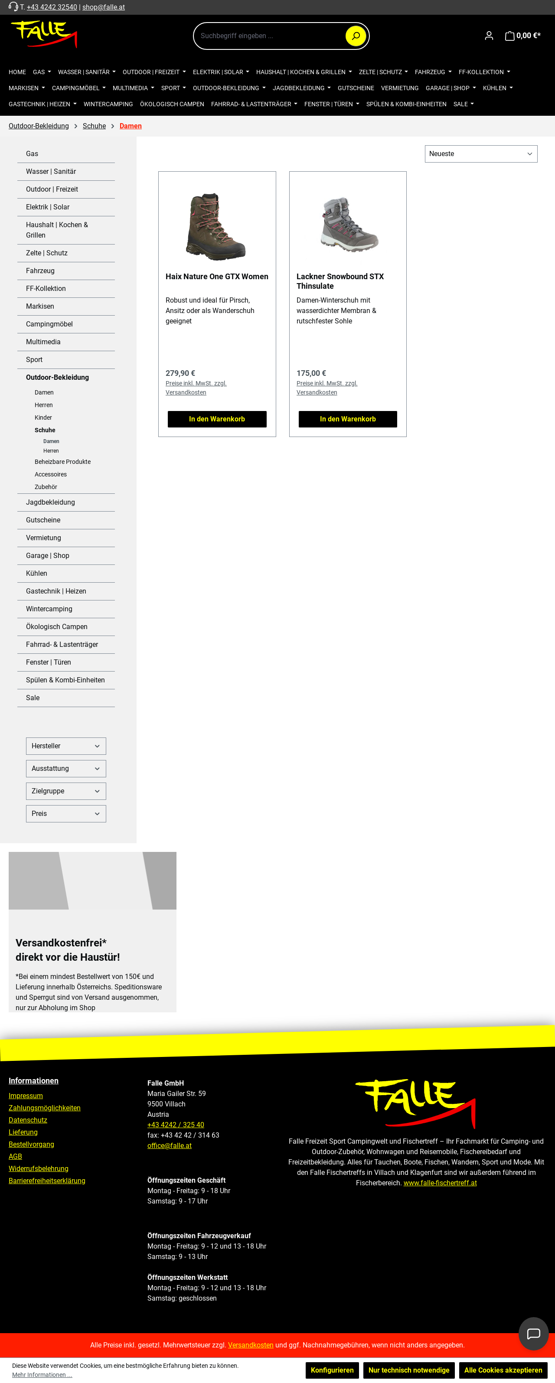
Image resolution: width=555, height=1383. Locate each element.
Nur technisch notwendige (409, 1370)
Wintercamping (49, 609)
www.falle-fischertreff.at (440, 1183)
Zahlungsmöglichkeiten (45, 1108)
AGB (15, 1156)
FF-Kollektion (46, 288)
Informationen (34, 1080)
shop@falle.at (103, 7)
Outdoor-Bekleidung (57, 377)
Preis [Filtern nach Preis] (66, 813)
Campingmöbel (49, 324)
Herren (44, 404)
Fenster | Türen (48, 662)
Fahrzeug (40, 271)
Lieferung (23, 1132)
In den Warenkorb (217, 419)
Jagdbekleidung (50, 502)
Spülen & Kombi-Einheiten (65, 680)
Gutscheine (43, 520)
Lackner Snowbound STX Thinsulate (340, 281)
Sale (32, 698)
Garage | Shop (47, 555)
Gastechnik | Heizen (56, 591)
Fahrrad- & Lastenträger (62, 644)
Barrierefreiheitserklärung (47, 1181)
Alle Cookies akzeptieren (503, 1370)
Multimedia (43, 342)
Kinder (43, 417)
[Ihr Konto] (489, 35)
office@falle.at (169, 1146)
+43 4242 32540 (52, 7)
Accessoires (51, 474)
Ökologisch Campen (57, 627)
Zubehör (46, 486)
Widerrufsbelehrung (39, 1168)
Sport (34, 360)
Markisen (40, 306)
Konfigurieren (332, 1370)
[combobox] (281, 36)
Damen (44, 392)
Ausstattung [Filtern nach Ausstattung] (66, 768)
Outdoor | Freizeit (52, 189)
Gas (32, 154)
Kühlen (36, 573)
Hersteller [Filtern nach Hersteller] (66, 746)
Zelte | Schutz (47, 253)
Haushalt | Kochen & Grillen (57, 230)
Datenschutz (28, 1120)
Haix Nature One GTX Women (217, 276)
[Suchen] (356, 36)
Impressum (26, 1096)
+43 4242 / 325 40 (175, 1125)
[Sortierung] (481, 154)
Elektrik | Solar (47, 207)
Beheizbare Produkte (63, 461)
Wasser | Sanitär (51, 171)
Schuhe (45, 430)
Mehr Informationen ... (42, 1374)
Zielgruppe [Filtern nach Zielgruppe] (66, 791)
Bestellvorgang (31, 1144)
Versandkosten (251, 1345)
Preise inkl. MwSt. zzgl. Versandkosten (196, 388)
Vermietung (43, 538)
